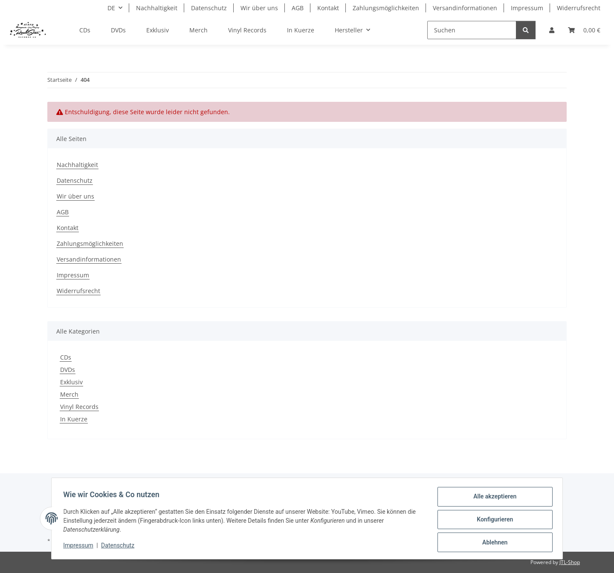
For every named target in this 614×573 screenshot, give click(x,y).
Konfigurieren (493, 520)
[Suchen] (471, 30)
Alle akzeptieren (492, 498)
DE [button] (111, 8)
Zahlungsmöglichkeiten (386, 8)
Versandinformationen (465, 8)
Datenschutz (119, 546)
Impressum (80, 546)
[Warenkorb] (584, 30)
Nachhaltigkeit (156, 8)
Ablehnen (492, 542)
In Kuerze (73, 419)
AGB (298, 8)
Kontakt (328, 8)
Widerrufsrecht (578, 8)
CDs (65, 357)
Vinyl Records (79, 407)
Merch (69, 394)
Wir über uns (259, 8)
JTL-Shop (569, 562)
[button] (551, 30)
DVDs (67, 370)
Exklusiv (71, 382)
